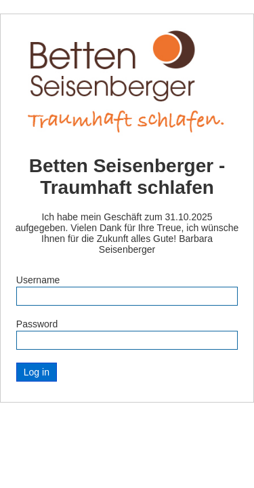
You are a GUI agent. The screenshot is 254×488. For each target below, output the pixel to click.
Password (37, 324)
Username (38, 279)
